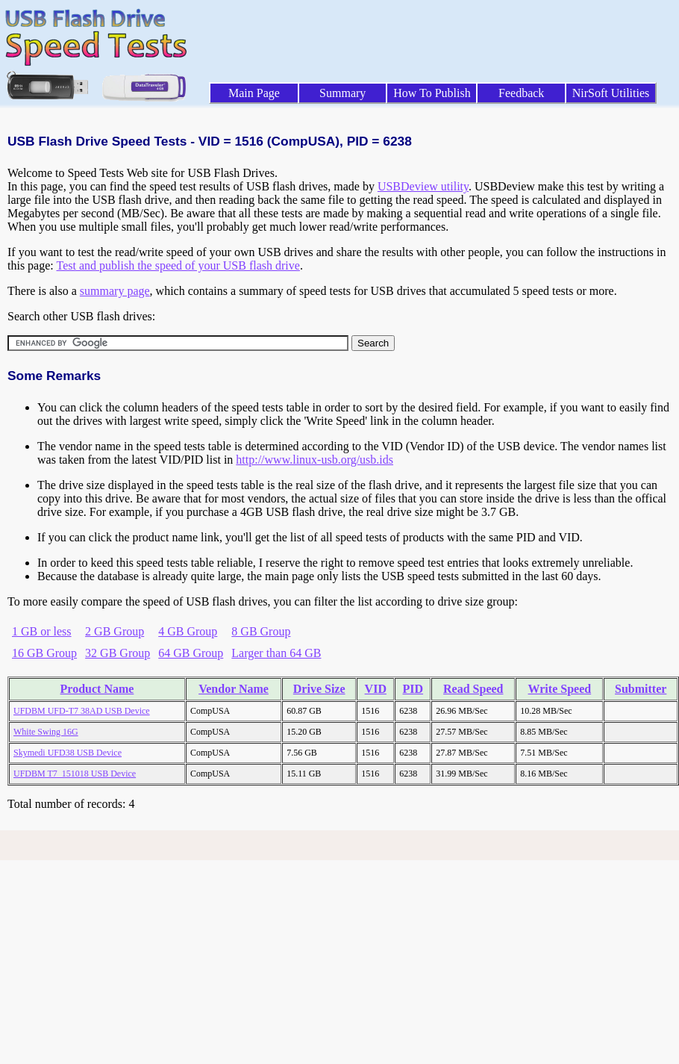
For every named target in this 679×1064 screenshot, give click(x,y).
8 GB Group (260, 631)
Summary (342, 93)
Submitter (640, 688)
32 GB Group (117, 653)
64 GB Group (190, 653)
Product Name (97, 688)
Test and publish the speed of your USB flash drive (177, 265)
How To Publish (432, 93)
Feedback (521, 93)
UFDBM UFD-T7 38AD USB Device (81, 711)
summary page (115, 290)
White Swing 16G (45, 732)
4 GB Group (187, 631)
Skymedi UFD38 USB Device (67, 752)
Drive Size (319, 688)
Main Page (254, 93)
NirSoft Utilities (611, 93)
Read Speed (473, 688)
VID (376, 688)
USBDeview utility (423, 186)
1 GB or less (42, 631)
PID (413, 688)
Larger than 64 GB (276, 653)
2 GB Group (114, 631)
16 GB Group (44, 653)
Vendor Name (233, 688)
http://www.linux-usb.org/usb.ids (314, 459)
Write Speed (560, 688)
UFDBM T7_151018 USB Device (74, 773)
